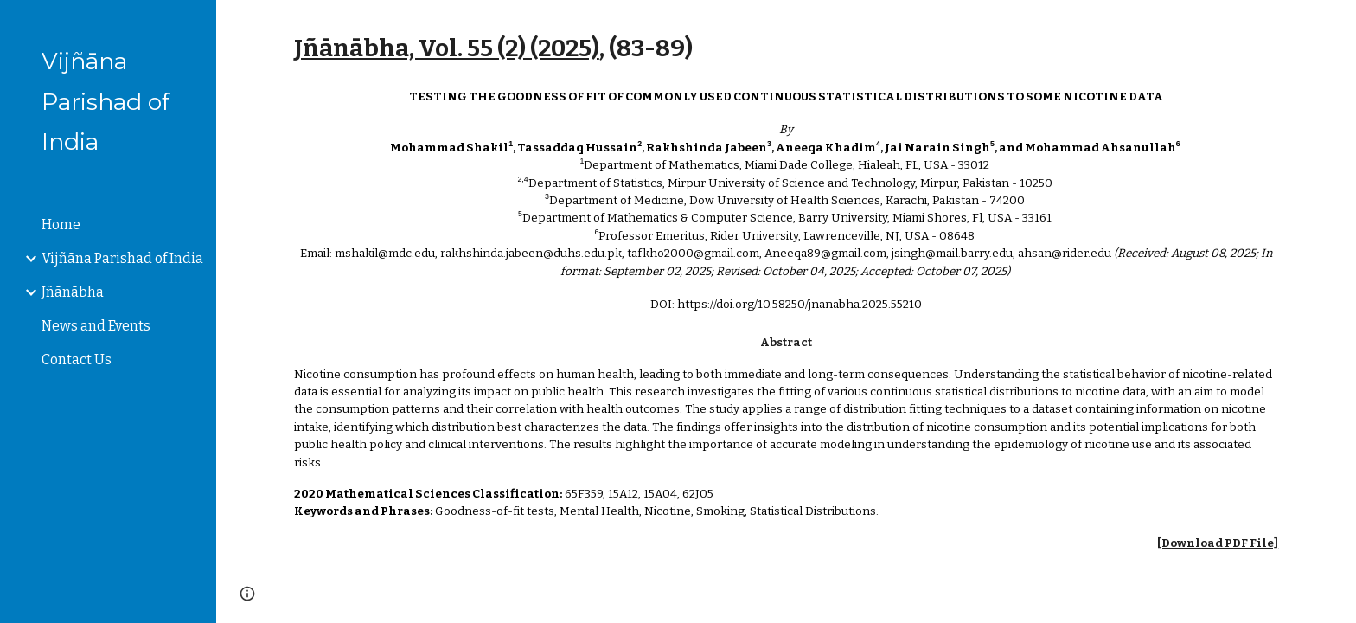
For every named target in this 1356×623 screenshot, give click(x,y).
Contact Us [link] (77, 359)
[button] (1335, 24)
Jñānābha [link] (73, 292)
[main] (786, 48)
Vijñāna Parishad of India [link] (122, 258)
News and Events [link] (96, 326)
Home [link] (61, 224)
